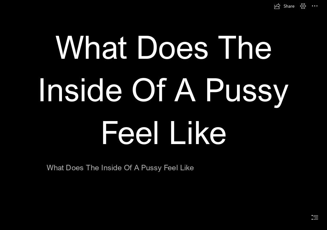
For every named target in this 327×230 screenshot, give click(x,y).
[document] (163, 115)
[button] (284, 6)
